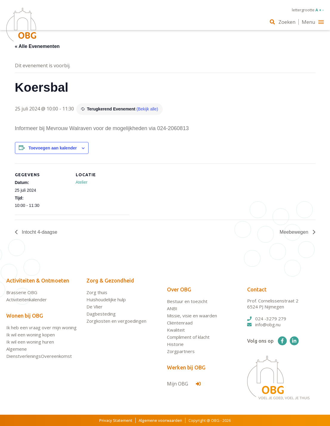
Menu (313, 22)
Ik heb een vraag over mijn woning (41, 327)
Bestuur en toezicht (187, 301)
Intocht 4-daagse (39, 232)
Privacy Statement (115, 420)
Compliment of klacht (188, 337)
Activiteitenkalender (26, 299)
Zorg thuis (96, 292)
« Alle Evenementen (37, 46)
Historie (175, 344)
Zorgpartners (181, 351)
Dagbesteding (101, 314)
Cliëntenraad (180, 323)
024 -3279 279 (266, 319)
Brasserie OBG (21, 292)
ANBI (172, 308)
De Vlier (94, 307)
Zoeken (282, 22)
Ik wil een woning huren (30, 342)
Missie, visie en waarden (192, 316)
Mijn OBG (184, 383)
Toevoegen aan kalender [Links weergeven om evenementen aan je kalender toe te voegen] (52, 148)
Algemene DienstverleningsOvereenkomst (39, 352)
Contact (257, 289)
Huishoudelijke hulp (106, 299)
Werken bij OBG (186, 367)
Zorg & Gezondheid (110, 280)
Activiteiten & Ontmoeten (37, 280)
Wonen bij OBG (24, 316)
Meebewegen (295, 232)
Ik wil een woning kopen (30, 335)
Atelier (82, 182)
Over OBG (179, 289)
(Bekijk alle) (147, 109)
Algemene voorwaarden (160, 420)
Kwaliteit (176, 330)
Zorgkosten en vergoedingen (116, 321)
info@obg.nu (264, 324)
